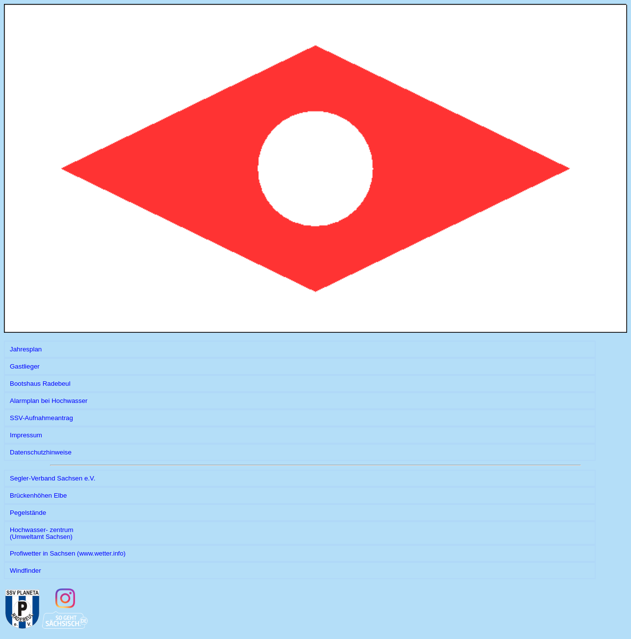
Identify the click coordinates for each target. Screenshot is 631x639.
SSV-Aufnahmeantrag (41, 418)
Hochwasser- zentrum (42, 533)
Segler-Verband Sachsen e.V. (52, 478)
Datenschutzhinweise (41, 452)
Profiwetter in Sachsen (68, 553)
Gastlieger (25, 366)
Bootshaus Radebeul (40, 383)
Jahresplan (26, 349)
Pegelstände (28, 512)
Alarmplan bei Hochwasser (49, 400)
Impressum (26, 435)
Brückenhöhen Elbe (38, 495)
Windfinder (25, 570)
